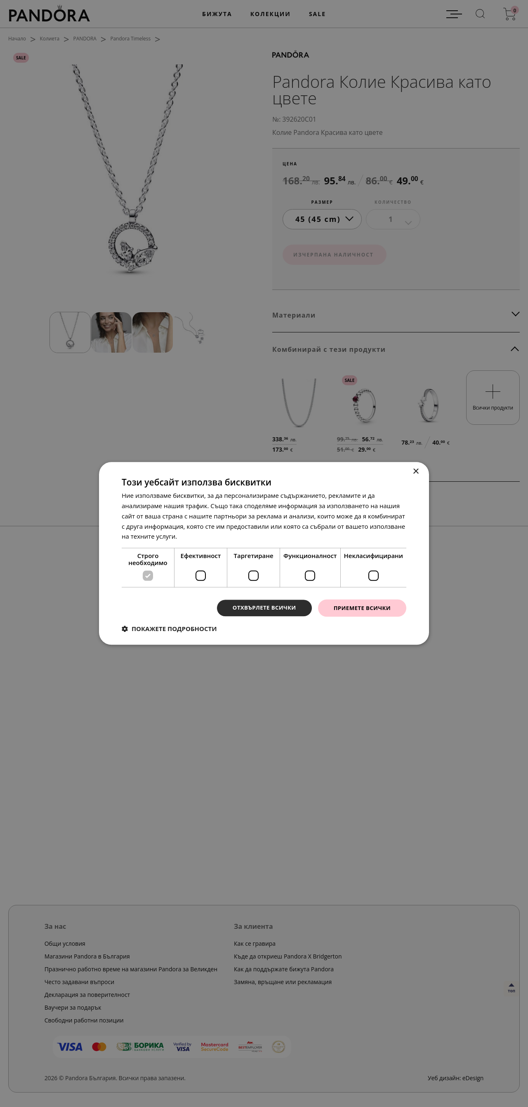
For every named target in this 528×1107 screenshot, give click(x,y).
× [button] (415, 471)
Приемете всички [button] (360, 608)
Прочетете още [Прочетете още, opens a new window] (202, 536)
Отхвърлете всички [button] (259, 608)
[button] (169, 629)
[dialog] (264, 553)
